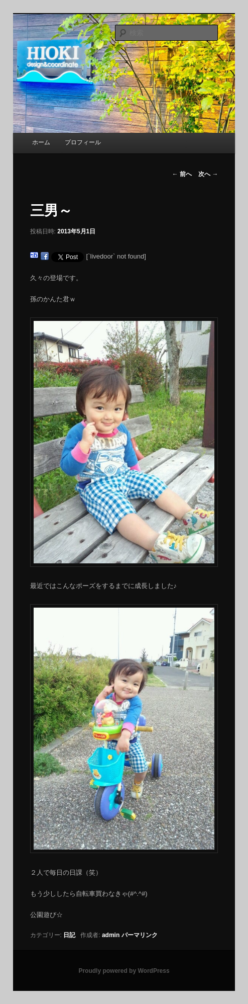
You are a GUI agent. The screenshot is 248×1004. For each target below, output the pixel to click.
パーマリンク (139, 935)
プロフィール (83, 142)
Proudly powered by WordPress (123, 970)
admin (110, 935)
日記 (69, 935)
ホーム (41, 142)
